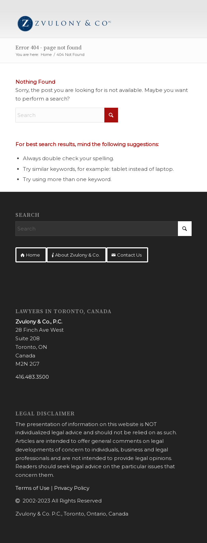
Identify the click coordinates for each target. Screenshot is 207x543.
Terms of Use (32, 488)
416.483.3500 (32, 377)
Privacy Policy (71, 488)
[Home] (31, 254)
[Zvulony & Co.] (85, 24)
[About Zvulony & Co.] (76, 254)
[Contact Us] (127, 254)
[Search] (66, 115)
